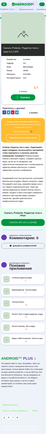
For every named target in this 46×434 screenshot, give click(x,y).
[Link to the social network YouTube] (4, 417)
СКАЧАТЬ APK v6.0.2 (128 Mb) (23, 222)
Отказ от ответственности (15, 411)
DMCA (35, 411)
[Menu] (4, 4)
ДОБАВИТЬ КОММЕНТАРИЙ (23, 246)
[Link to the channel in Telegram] (17, 417)
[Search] (42, 4)
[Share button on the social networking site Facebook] (4, 112)
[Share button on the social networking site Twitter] (8, 112)
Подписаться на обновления (23, 138)
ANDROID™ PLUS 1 (8, 9)
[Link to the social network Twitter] (8, 417)
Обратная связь (10, 405)
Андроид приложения (26, 9)
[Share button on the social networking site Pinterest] (12, 112)
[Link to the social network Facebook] (13, 417)
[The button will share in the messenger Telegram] (17, 112)
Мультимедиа (41, 9)
